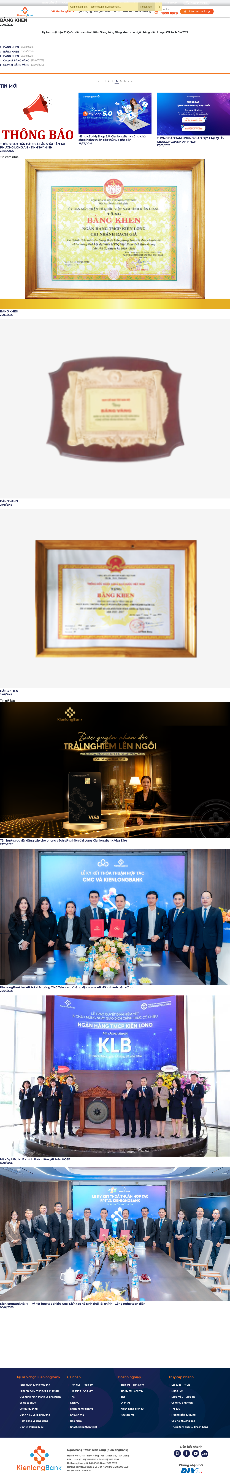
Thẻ (72, 1396)
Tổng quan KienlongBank (35, 1384)
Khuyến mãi (102, 11)
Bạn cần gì (49, 2)
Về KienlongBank (63, 11)
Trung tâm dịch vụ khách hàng (189, 1426)
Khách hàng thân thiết (83, 1426)
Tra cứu (175, 1408)
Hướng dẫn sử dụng (183, 1414)
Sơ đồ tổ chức (28, 1402)
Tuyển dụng (84, 11)
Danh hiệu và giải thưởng (35, 1414)
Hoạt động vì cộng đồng (34, 1420)
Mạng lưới (177, 1390)
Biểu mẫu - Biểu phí (183, 1396)
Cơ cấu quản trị (29, 1408)
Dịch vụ (74, 1402)
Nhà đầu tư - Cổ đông (137, 11)
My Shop (171, 2)
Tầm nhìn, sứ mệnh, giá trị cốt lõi (39, 1390)
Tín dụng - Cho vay (81, 1390)
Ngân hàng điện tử (81, 1408)
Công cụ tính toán (182, 1402)
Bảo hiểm (76, 1420)
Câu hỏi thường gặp (183, 1420)
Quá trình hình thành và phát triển (40, 1396)
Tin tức (116, 11)
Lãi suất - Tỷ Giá (180, 1384)
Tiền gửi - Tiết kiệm (81, 1384)
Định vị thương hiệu (32, 1426)
